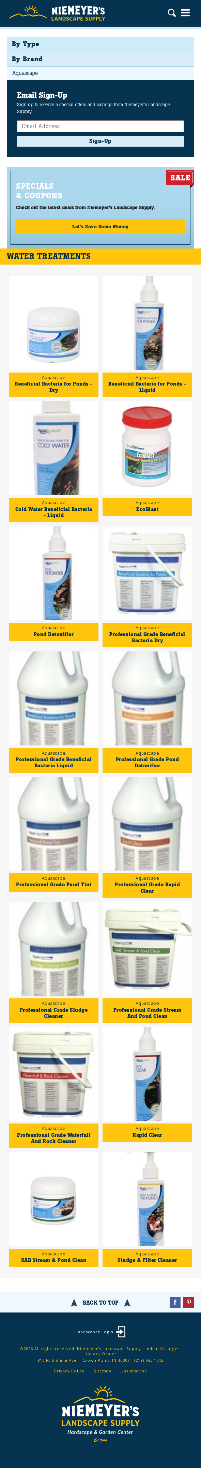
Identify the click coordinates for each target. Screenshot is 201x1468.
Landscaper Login (94, 1331)
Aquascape (25, 73)
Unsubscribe (134, 1370)
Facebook (175, 1302)
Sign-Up (100, 141)
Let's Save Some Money (100, 227)
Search (172, 14)
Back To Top (101, 1302)
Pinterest (188, 1302)
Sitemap (102, 1370)
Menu (185, 13)
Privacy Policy (69, 1370)
